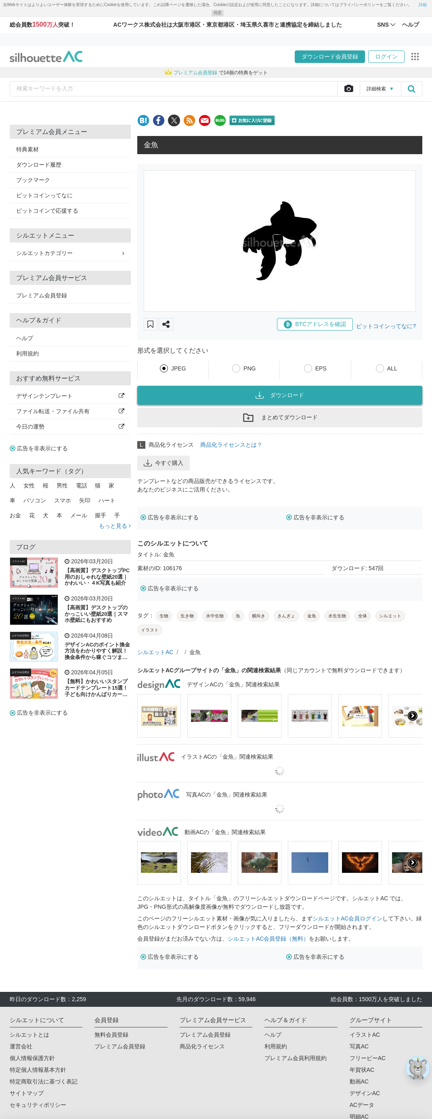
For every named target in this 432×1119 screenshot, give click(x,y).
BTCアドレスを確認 (315, 324)
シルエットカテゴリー (70, 253)
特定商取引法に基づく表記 (44, 1081)
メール (78, 515)
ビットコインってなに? (386, 326)
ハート (107, 500)
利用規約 (27, 353)
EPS (321, 368)
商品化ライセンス (202, 1046)
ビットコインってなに (44, 195)
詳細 (423, 4)
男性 (62, 485)
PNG (249, 368)
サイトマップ (27, 1093)
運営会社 (21, 1046)
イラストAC (18, 561)
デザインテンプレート (70, 396)
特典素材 (27, 149)
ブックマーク (33, 180)
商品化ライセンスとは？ (231, 444)
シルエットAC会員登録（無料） (268, 938)
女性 (29, 485)
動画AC (359, 1081)
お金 (15, 515)
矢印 (84, 500)
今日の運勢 (70, 426)
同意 (218, 12)
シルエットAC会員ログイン (347, 918)
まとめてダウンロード (280, 417)
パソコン (34, 500)
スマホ (62, 500)
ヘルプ (24, 338)
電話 (81, 485)
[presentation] (412, 716)
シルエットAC (155, 652)
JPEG (178, 368)
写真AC (359, 1046)
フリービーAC (368, 1058)
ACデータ (362, 1105)
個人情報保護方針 (32, 1058)
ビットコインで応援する (47, 210)
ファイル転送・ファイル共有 (70, 411)
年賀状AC (362, 1070)
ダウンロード (280, 395)
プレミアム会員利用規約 (295, 1058)
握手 (100, 515)
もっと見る (115, 526)
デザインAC (365, 1093)
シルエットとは (29, 1034)
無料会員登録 (111, 1034)
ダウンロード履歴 (38, 164)
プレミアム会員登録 (41, 295)
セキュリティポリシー (38, 1105)
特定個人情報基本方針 (38, 1070)
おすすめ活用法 (20, 635)
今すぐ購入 (163, 463)
